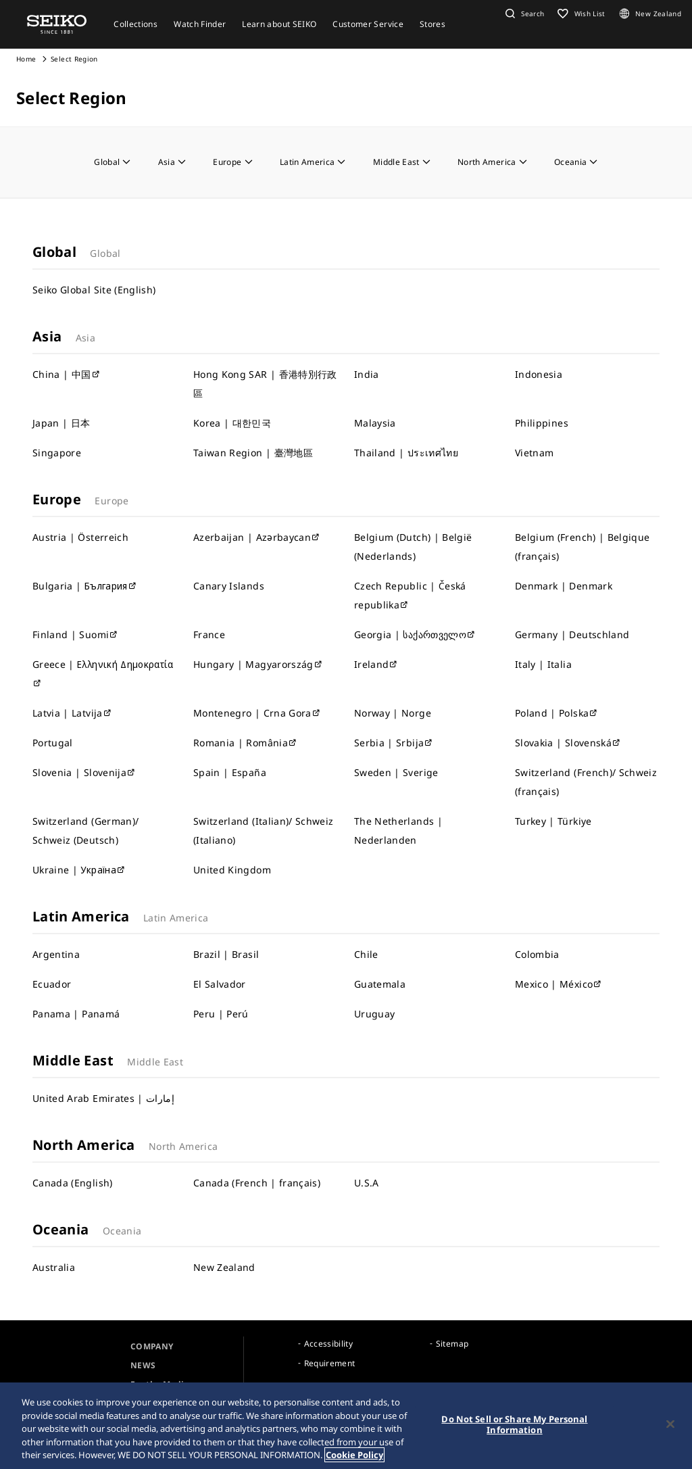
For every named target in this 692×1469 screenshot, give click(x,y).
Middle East (401, 162)
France (209, 634)
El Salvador (219, 984)
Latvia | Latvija (72, 712)
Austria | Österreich (80, 537)
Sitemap (452, 1343)
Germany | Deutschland (572, 634)
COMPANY (151, 1346)
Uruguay (374, 1013)
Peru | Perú (221, 1013)
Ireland (376, 664)
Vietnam (534, 452)
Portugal (52, 742)
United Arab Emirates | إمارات (103, 1098)
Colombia (537, 954)
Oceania (576, 162)
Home (26, 59)
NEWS (142, 1365)
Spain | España (229, 772)
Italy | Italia (543, 664)
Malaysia (375, 422)
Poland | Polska (557, 712)
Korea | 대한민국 (232, 422)
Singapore (56, 452)
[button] (523, 13)
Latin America (313, 162)
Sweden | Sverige (396, 772)
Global (112, 162)
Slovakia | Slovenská (568, 742)
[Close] (670, 1425)
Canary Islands (228, 585)
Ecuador (51, 984)
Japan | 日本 (61, 422)
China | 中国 (66, 374)
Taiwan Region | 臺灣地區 (253, 452)
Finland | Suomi (75, 634)
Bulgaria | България (84, 585)
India (366, 374)
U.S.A (366, 1182)
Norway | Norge (392, 712)
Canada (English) (72, 1182)
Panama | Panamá (76, 1013)
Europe (232, 162)
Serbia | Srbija (394, 742)
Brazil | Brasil (226, 954)
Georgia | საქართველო (415, 634)
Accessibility (328, 1343)
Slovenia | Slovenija (84, 772)
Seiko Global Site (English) (93, 289)
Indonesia (538, 374)
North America (492, 162)
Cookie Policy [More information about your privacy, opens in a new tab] (354, 1456)
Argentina (56, 954)
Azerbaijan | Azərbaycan (256, 537)
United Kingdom (232, 869)
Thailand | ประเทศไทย (406, 452)
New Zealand (224, 1267)
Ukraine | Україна (79, 869)
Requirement (329, 1363)
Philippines (541, 422)
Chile (366, 954)
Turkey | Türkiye (553, 821)
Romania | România (245, 742)
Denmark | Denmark (563, 585)
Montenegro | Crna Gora (257, 712)
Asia (172, 162)
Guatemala (379, 984)
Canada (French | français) (256, 1182)
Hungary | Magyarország (258, 664)
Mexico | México (559, 984)
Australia (53, 1267)
